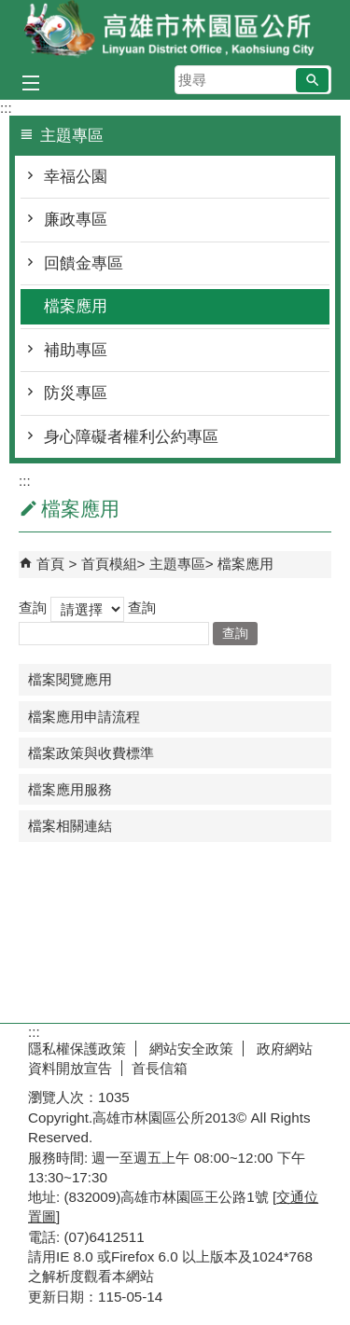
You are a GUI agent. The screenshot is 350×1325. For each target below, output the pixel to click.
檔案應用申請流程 (84, 717)
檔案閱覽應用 (70, 679)
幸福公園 (75, 177)
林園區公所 (175, 31)
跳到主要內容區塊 (9, 9)
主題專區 (177, 564)
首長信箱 (160, 1068)
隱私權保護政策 (77, 1048)
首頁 (50, 564)
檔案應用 (75, 306)
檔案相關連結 (70, 826)
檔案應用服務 (70, 789)
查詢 (33, 607)
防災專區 (75, 393)
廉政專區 (75, 219)
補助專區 (75, 350)
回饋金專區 (83, 263)
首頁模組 (109, 564)
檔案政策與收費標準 (91, 753)
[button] (312, 80)
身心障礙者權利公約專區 (131, 437)
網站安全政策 (189, 1048)
